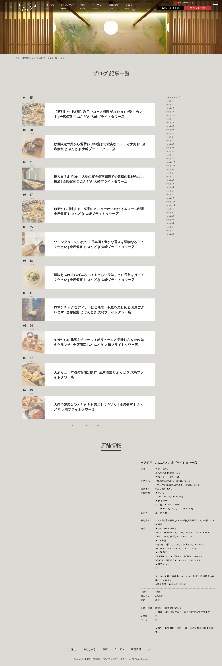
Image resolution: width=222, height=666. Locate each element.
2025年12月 (171, 115)
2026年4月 (170, 101)
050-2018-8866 (171, 8)
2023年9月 (170, 212)
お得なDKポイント (184, 3)
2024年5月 (170, 184)
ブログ (151, 649)
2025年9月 (170, 126)
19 (98, 426)
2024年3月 (170, 191)
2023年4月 (170, 230)
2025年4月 (170, 144)
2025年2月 (170, 151)
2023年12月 (171, 202)
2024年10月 (171, 166)
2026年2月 (170, 108)
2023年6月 (170, 223)
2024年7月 (170, 176)
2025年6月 (170, 137)
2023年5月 (170, 227)
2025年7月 (170, 133)
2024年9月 (170, 169)
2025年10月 (171, 122)
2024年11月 (171, 162)
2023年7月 (170, 220)
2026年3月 (170, 104)
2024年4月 (170, 187)
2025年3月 (170, 148)
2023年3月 (170, 234)
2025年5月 (170, 140)
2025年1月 (170, 155)
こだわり (72, 649)
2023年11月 (171, 205)
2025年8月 (170, 130)
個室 (105, 649)
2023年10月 (171, 209)
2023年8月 (170, 216)
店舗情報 (136, 649)
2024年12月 (171, 158)
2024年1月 (170, 198)
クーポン (119, 649)
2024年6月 (170, 180)
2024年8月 (170, 173)
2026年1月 (170, 112)
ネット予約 (197, 8)
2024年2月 (170, 194)
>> (104, 426)
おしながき (90, 649)
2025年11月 (171, 119)
